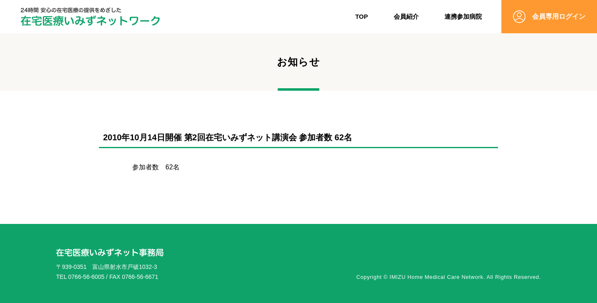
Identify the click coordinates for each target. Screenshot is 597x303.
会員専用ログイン (558, 16)
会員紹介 (406, 16)
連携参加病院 (463, 16)
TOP (361, 16)
